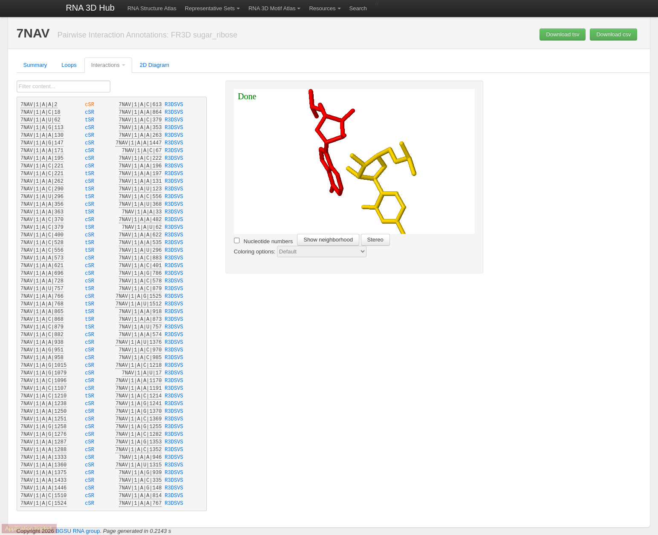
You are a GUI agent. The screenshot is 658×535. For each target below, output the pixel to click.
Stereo (375, 239)
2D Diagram (154, 65)
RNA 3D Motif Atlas (272, 8)
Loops (68, 65)
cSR (91, 105)
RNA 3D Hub (90, 7)
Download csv (613, 34)
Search (358, 8)
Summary (35, 65)
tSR (91, 120)
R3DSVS (174, 105)
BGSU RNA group (77, 531)
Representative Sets (210, 8)
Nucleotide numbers (263, 241)
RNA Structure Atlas (151, 8)
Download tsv (562, 34)
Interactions (105, 65)
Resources (322, 8)
